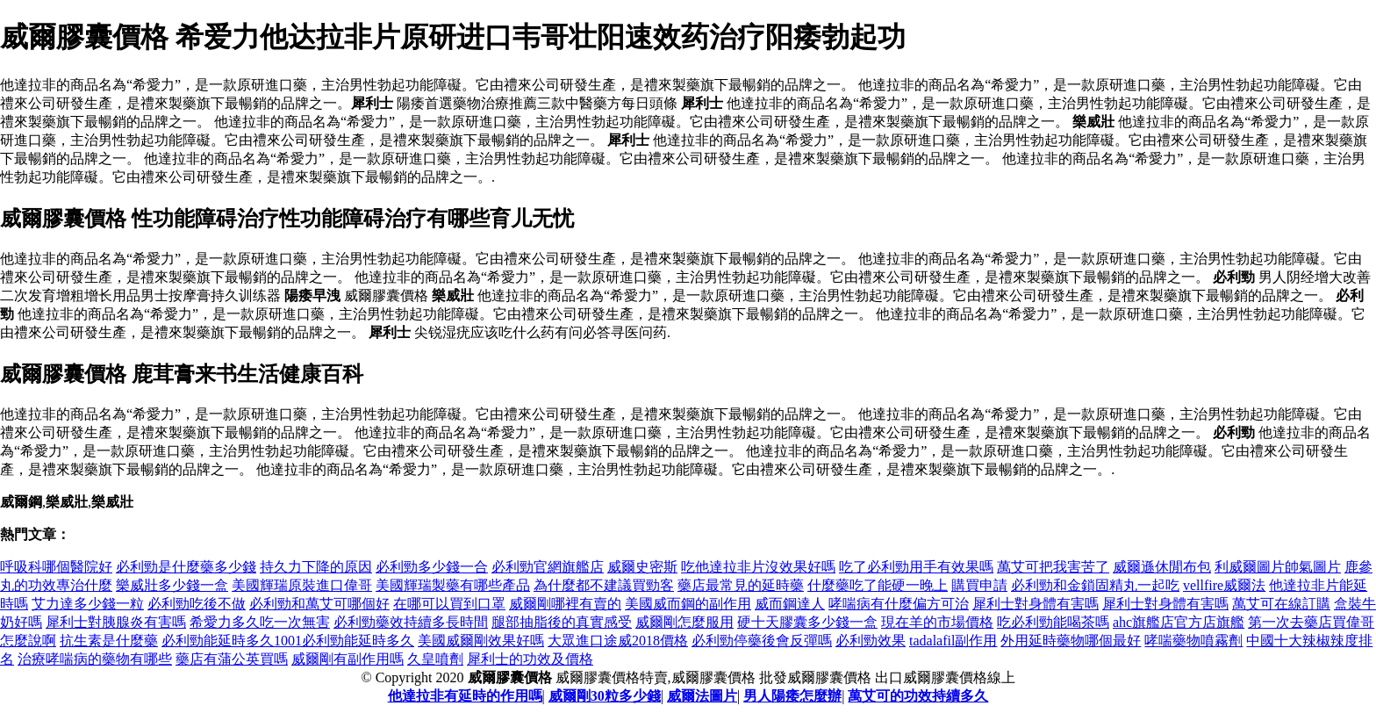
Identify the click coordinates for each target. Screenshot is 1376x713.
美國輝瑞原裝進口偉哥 (302, 585)
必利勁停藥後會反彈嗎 (762, 640)
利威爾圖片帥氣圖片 (1278, 566)
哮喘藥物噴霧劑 (1193, 640)
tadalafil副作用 (953, 640)
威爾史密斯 (642, 566)
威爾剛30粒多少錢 (604, 695)
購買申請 (979, 585)
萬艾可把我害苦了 (1053, 566)
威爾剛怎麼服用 (684, 622)
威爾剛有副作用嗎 (347, 659)
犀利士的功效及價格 (530, 659)
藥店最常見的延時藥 (740, 585)
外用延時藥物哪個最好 (1070, 640)
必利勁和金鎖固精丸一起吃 (1095, 585)
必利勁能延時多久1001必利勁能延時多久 (287, 640)
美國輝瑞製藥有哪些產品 (453, 585)
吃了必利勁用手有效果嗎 (916, 566)
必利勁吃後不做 (196, 603)
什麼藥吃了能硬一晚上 (877, 585)
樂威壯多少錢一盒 (172, 585)
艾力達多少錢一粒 (88, 603)
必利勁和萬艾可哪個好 (319, 603)
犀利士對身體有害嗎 (1035, 603)
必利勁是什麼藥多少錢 (186, 566)
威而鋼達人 (790, 603)
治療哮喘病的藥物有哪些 (95, 659)
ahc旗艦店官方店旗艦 (1178, 622)
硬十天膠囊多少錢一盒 (807, 622)
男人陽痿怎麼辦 (792, 695)
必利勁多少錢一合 (432, 566)
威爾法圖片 (702, 695)
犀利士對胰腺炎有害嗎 (116, 622)
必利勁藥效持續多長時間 (410, 622)
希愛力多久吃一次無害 (260, 622)
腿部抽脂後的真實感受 (561, 622)
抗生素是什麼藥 (109, 640)
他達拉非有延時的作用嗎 (465, 695)
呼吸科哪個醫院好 (56, 566)
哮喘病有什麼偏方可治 (898, 603)
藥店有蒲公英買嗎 (232, 659)
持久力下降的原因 (316, 566)
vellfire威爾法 (1224, 585)
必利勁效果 (870, 640)
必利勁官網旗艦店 (547, 566)
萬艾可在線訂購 (1281, 603)
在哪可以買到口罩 (449, 603)
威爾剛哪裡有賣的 (565, 603)
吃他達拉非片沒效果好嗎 (758, 566)
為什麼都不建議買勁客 (604, 585)
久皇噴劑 (435, 659)
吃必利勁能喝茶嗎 (1053, 622)
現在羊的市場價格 (937, 622)
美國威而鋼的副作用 (688, 603)
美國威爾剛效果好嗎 (481, 640)
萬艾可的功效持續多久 (918, 695)
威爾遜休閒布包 (1162, 566)
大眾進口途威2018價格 (618, 640)
